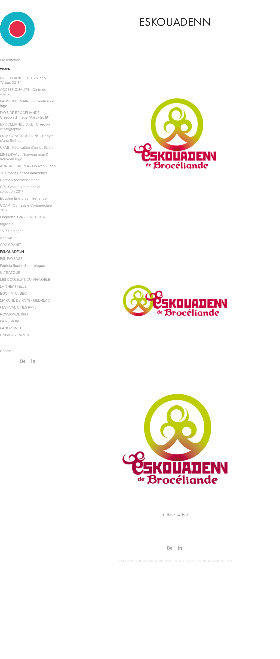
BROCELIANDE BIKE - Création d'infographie (25, 126)
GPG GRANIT (10, 244)
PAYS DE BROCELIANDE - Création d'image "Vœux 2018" (24, 115)
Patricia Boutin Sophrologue (22, 265)
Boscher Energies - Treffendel (24, 198)
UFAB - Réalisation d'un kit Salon (26, 147)
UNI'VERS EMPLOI (14, 334)
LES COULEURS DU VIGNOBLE (25, 279)
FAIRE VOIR (9, 321)
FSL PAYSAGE (11, 258)
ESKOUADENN (12, 251)
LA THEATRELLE (13, 286)
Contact (6, 350)
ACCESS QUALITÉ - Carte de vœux (23, 92)
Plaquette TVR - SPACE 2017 (23, 216)
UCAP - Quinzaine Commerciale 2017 (26, 207)
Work (5, 69)
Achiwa (6, 237)
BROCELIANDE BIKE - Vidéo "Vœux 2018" (23, 80)
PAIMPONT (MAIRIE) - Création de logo (27, 103)
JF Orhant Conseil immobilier (23, 172)
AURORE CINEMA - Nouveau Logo (28, 165)
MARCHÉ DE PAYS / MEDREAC (25, 300)
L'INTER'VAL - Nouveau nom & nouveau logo (24, 156)
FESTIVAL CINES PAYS (18, 307)
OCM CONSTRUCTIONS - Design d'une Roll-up (26, 138)
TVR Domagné (12, 230)
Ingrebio (6, 223)
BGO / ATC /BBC (13, 293)
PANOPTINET (11, 328)
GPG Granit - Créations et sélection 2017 (20, 189)
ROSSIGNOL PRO (14, 314)
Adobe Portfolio (222, 560)
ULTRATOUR (10, 272)
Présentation (10, 59)
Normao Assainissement (19, 179)
